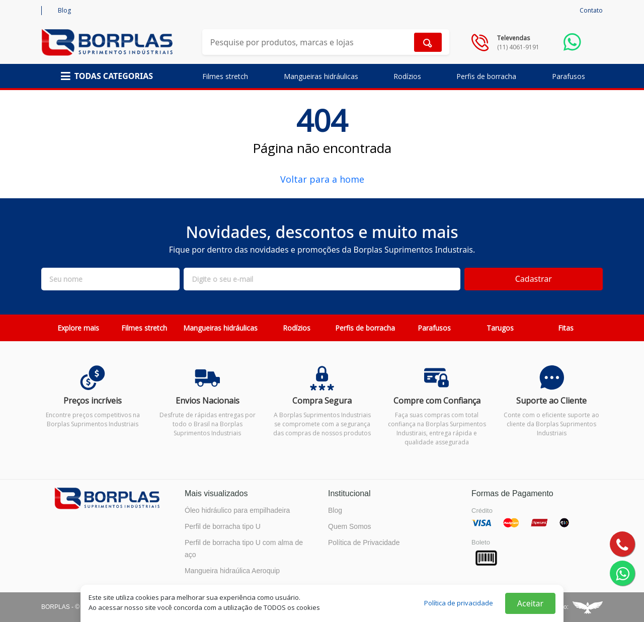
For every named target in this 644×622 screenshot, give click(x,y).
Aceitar (530, 603)
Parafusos (568, 76)
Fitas (566, 328)
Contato (591, 10)
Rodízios (407, 76)
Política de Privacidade (363, 542)
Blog (64, 10)
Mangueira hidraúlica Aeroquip (232, 571)
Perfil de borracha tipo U (223, 526)
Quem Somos (349, 526)
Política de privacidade (458, 602)
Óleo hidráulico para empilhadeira (237, 510)
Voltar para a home (322, 179)
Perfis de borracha (486, 76)
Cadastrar (533, 278)
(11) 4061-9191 (518, 47)
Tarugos (500, 328)
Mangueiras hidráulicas (321, 76)
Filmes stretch (225, 76)
